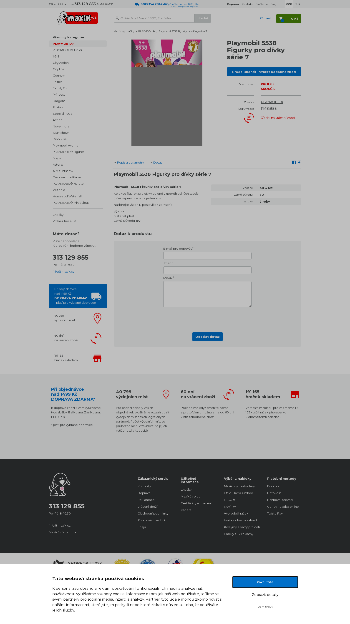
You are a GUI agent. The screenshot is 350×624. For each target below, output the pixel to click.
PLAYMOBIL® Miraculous (71, 202)
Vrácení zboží (147, 506)
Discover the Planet (67, 177)
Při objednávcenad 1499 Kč (75, 295)
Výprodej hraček (236, 513)
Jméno (168, 263)
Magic (57, 158)
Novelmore (61, 126)
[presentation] (207, 318)
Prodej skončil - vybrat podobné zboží (264, 72)
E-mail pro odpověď (178, 248)
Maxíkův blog (191, 496)
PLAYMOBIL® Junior (67, 50)
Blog (273, 4)
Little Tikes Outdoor (238, 493)
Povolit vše (265, 582)
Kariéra (186, 510)
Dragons (59, 101)
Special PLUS (63, 113)
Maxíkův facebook (62, 532)
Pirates (58, 107)
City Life (58, 69)
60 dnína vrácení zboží (66, 338)
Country (59, 75)
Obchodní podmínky (153, 513)
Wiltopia (59, 190)
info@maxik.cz (63, 271)
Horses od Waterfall (67, 196)
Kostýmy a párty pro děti (241, 527)
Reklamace (146, 500)
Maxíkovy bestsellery (239, 486)
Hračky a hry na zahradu (241, 520)
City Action (61, 63)
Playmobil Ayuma (65, 145)
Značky (58, 214)
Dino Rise (60, 139)
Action (57, 120)
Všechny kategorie (68, 37)
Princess (59, 94)
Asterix (58, 164)
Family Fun (60, 88)
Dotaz (157, 162)
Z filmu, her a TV (64, 221)
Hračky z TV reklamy (238, 534)
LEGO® (229, 500)
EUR (297, 4)
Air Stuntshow (63, 171)
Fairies (57, 82)
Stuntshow (60, 132)
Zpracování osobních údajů (153, 523)
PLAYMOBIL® (63, 43)
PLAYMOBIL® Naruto (68, 183)
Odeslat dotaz (207, 336)
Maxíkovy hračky (124, 31)
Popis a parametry (130, 162)
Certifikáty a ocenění (196, 503)
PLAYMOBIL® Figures (68, 152)
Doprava (144, 493)
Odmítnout (265, 606)
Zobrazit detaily (265, 594)
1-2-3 (56, 56)
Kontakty (144, 486)
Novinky (230, 506)
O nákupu (262, 4)
